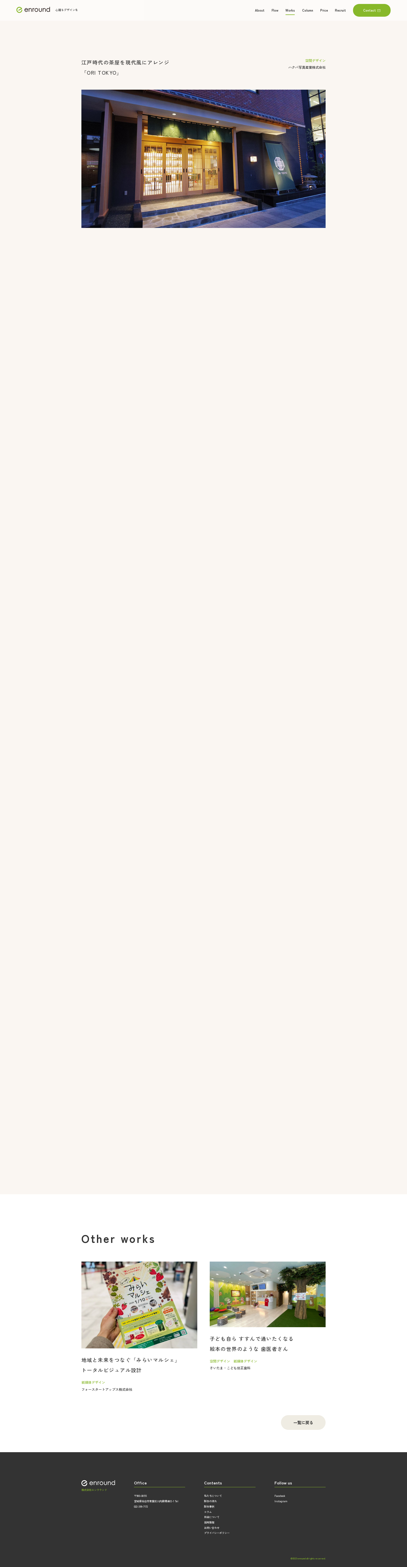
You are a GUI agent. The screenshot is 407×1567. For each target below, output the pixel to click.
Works (290, 10)
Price (324, 10)
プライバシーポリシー (217, 1533)
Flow (275, 10)
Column (307, 10)
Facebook (279, 1496)
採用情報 (209, 1522)
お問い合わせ (211, 1528)
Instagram (280, 1501)
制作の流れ (210, 1501)
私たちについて (213, 1496)
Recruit (340, 10)
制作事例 (209, 1506)
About (260, 10)
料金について (211, 1517)
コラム (208, 1512)
